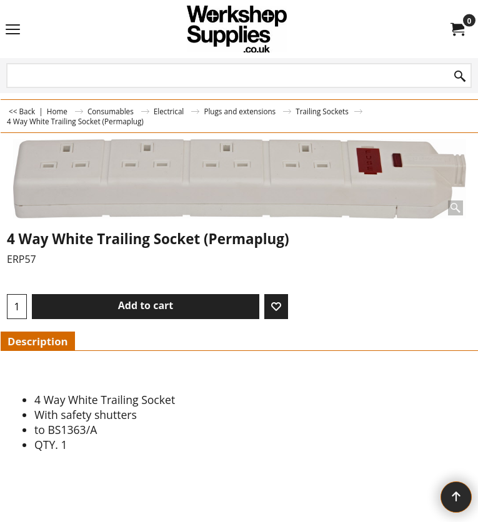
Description (37, 341)
